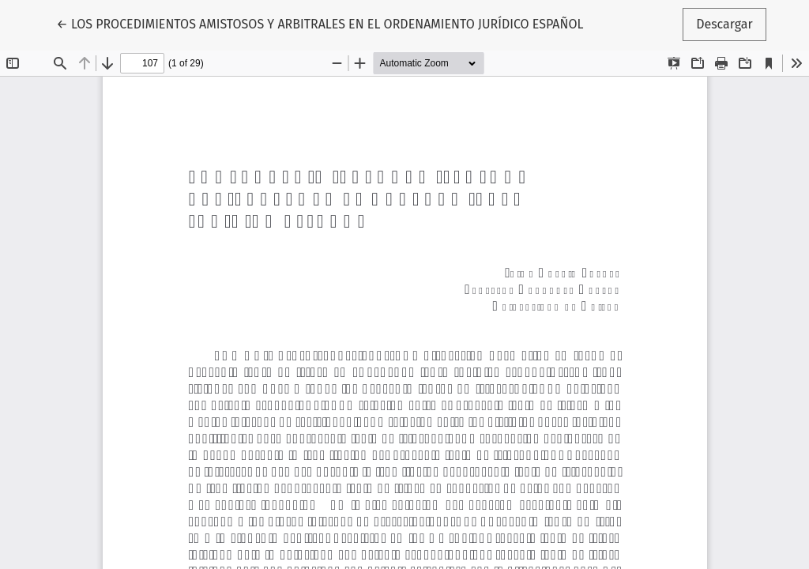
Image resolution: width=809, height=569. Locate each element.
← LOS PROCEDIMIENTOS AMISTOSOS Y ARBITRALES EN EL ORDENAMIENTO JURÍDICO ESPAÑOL (319, 23)
